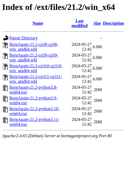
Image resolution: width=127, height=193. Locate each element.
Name (38, 23)
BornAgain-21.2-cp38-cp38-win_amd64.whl (33, 46)
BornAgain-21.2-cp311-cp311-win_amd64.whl (35, 79)
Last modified (79, 23)
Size (97, 23)
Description (113, 23)
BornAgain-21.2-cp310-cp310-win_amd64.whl (36, 68)
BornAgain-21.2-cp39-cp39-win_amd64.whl (33, 57)
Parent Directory (23, 38)
